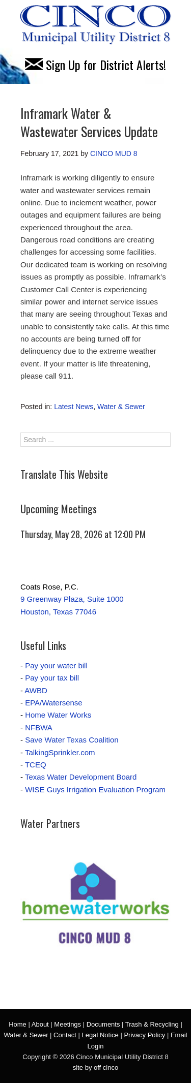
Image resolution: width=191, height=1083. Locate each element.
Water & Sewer (121, 407)
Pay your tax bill (52, 677)
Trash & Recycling (152, 1024)
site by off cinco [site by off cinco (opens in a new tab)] (95, 1067)
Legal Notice (100, 1035)
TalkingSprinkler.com (60, 752)
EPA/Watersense (54, 702)
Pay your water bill (56, 665)
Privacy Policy (144, 1035)
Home (17, 1024)
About (40, 1024)
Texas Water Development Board (81, 776)
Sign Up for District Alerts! (95, 64)
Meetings (67, 1024)
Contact (64, 1035)
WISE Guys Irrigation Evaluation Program (95, 789)
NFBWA (38, 727)
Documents (103, 1024)
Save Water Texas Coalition (71, 739)
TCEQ (35, 764)
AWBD (35, 690)
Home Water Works (58, 714)
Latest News (73, 407)
